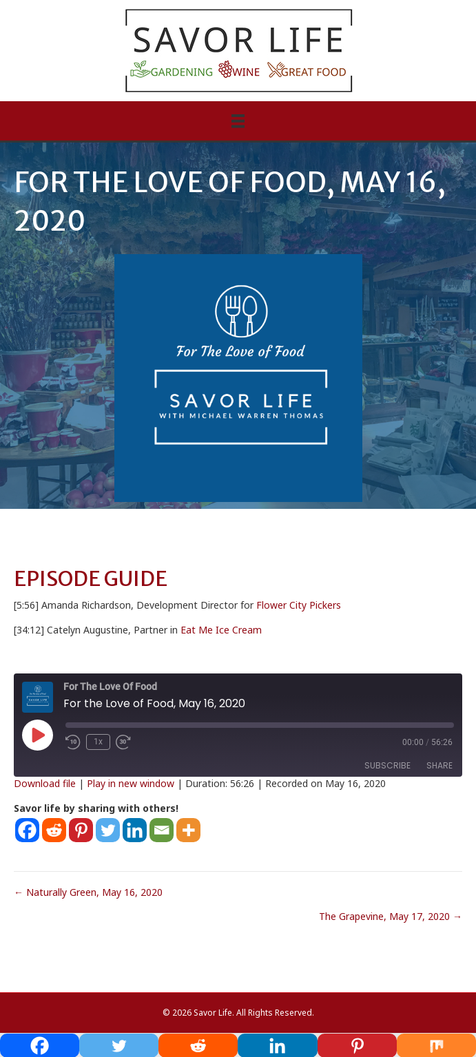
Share (439, 765)
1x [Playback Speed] (98, 741)
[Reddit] (54, 830)
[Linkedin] (135, 830)
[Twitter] (108, 830)
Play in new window (130, 783)
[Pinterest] (81, 830)
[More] (188, 830)
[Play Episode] (37, 735)
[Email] (161, 830)
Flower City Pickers (298, 604)
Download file (45, 783)
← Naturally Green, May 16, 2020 (88, 892)
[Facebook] (27, 830)
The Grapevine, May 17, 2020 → (390, 916)
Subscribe (387, 765)
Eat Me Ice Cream (221, 629)
